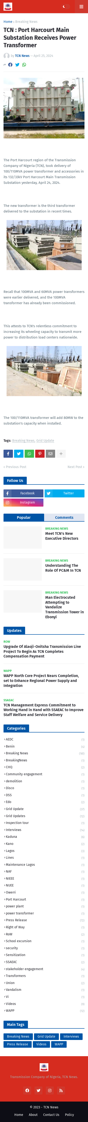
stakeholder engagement (45, 969)
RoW (45, 934)
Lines (45, 858)
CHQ (45, 767)
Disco (45, 788)
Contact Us (51, 1115)
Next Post (75, 467)
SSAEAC (45, 962)
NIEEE (45, 879)
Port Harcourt (45, 900)
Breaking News (26, 22)
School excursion (45, 941)
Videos (45, 1004)
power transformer (45, 913)
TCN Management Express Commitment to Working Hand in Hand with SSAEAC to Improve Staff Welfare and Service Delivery (44, 710)
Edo (45, 802)
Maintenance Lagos (45, 865)
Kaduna (45, 837)
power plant (45, 906)
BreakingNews (45, 760)
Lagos (45, 851)
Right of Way (45, 927)
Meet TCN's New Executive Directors (61, 536)
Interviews (45, 830)
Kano (45, 844)
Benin (45, 746)
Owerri (45, 892)
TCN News (50, 1107)
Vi (45, 997)
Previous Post (16, 467)
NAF (45, 872)
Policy (69, 1115)
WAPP (45, 1011)
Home (8, 22)
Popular (24, 517)
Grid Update (45, 441)
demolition (45, 781)
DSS (45, 795)
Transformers (45, 976)
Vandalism (45, 990)
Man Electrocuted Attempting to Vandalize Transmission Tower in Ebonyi (64, 607)
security (45, 948)
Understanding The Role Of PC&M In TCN (63, 568)
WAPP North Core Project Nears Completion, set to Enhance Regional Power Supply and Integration (41, 680)
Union (45, 983)
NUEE (45, 885)
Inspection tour (45, 823)
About (33, 1115)
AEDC (45, 739)
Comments (64, 517)
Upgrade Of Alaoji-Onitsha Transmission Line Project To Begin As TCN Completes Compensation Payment (42, 651)
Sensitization (45, 955)
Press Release (45, 920)
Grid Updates (45, 816)
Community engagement (45, 774)
